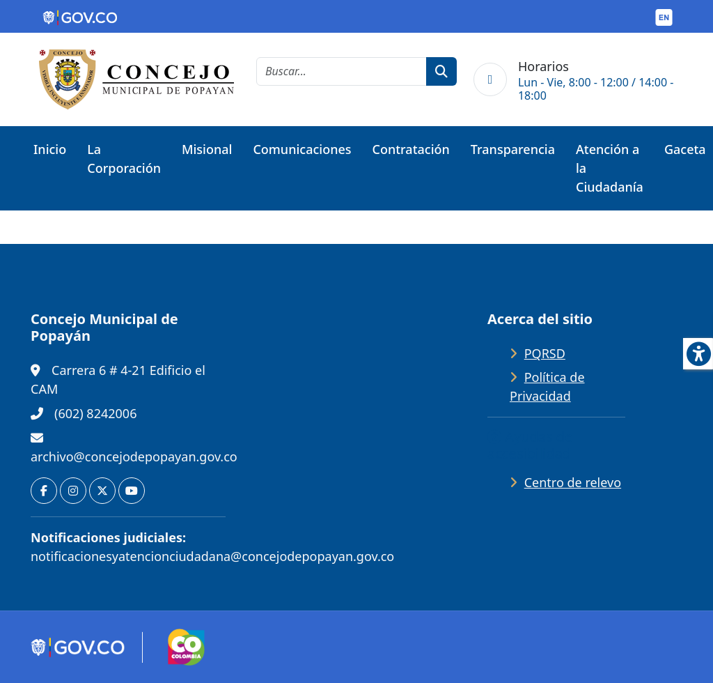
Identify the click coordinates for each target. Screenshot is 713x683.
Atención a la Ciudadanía (609, 168)
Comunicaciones (302, 149)
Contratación (411, 149)
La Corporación (124, 158)
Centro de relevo (572, 482)
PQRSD (544, 353)
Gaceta (685, 149)
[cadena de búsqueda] (341, 71)
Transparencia (513, 149)
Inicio (49, 149)
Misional (207, 149)
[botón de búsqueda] (441, 71)
